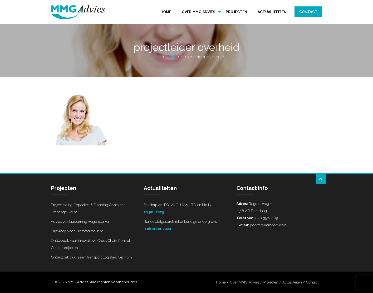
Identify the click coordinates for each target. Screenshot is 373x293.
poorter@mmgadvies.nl (268, 225)
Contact (308, 12)
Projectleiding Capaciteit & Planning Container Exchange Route (88, 208)
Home (166, 12)
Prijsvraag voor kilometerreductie (77, 231)
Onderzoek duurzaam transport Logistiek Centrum (91, 257)
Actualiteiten (272, 12)
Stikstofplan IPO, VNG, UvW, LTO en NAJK (186, 209)
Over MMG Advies (198, 12)
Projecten (236, 12)
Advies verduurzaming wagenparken (80, 221)
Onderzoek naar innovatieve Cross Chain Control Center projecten (90, 244)
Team (171, 56)
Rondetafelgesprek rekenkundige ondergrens (186, 225)
